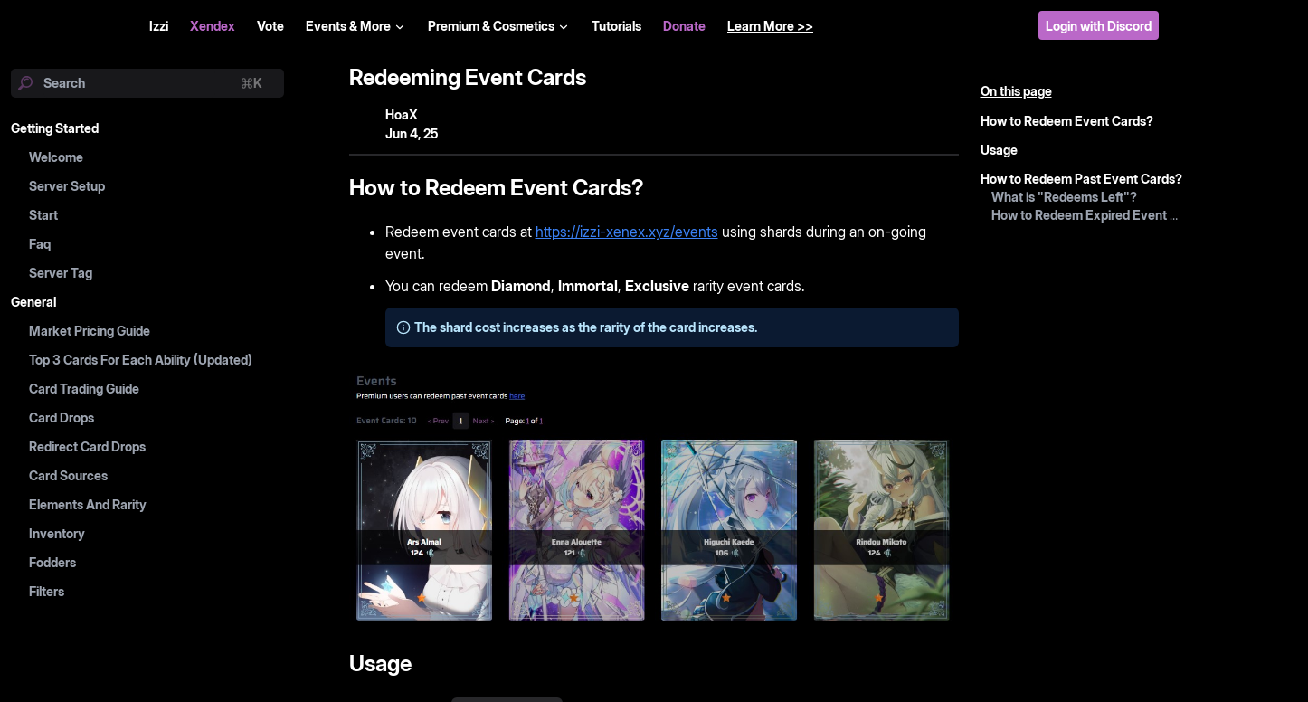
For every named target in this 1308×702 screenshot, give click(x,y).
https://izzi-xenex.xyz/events (627, 232)
